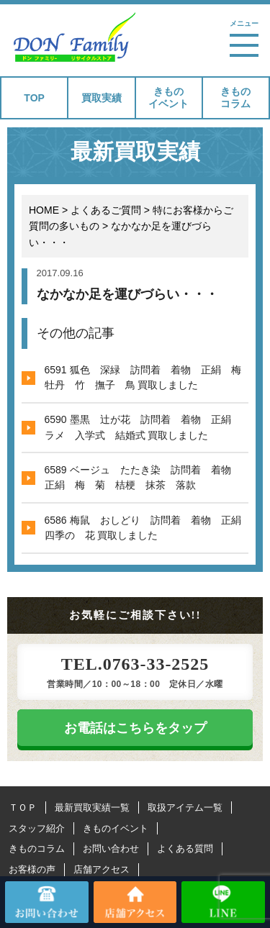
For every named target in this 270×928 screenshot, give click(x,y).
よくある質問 (185, 848)
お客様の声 (32, 869)
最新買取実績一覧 (92, 807)
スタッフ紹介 (37, 828)
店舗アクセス (101, 869)
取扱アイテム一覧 (185, 807)
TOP (34, 98)
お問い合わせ (111, 848)
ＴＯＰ (23, 807)
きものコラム (235, 97)
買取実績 (101, 98)
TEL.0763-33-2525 (135, 664)
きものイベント (168, 97)
